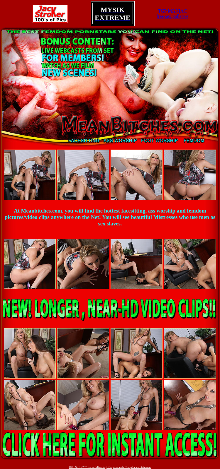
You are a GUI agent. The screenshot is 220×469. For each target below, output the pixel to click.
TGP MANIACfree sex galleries (172, 13)
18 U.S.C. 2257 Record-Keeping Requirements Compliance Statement (110, 467)
